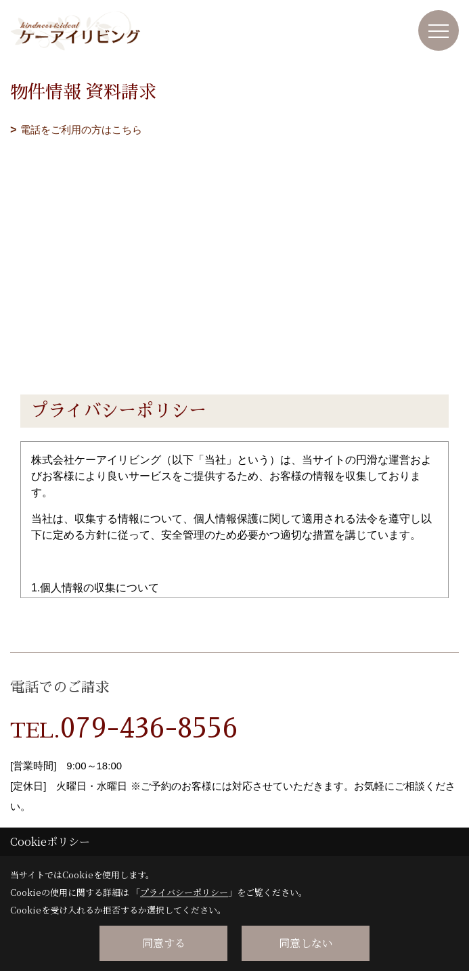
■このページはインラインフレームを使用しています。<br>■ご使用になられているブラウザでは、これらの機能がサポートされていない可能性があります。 (234, 234)
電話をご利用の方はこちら (81, 129)
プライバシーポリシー (184, 892)
